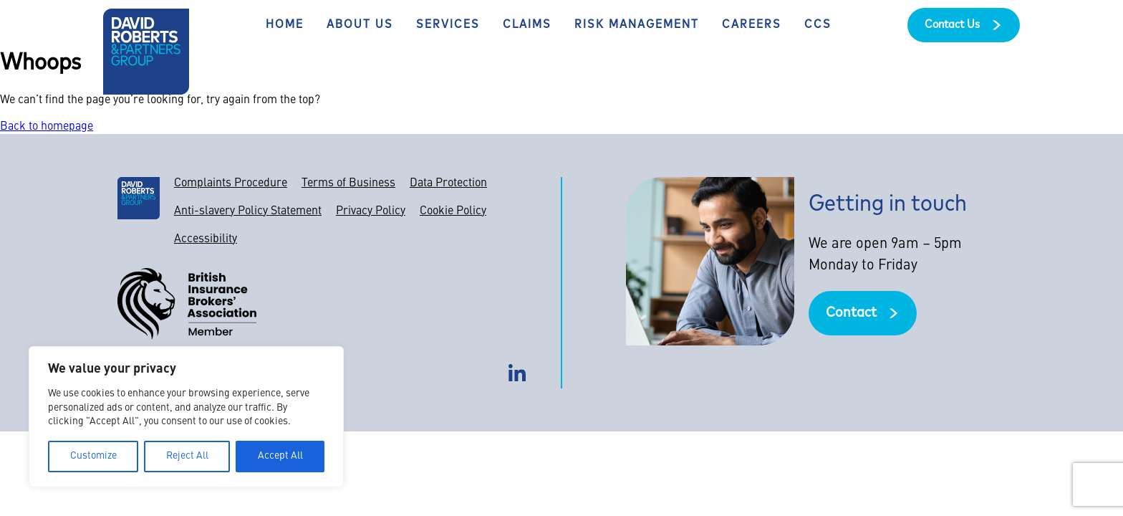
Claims (527, 25)
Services (448, 25)
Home (285, 25)
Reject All (187, 456)
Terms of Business (348, 183)
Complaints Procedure (230, 183)
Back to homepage (46, 127)
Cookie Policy (453, 211)
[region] (186, 416)
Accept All (280, 456)
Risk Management (636, 25)
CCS (818, 25)
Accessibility (205, 239)
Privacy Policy (370, 211)
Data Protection (448, 183)
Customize (93, 456)
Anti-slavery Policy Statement (248, 211)
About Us (360, 25)
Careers (751, 25)
